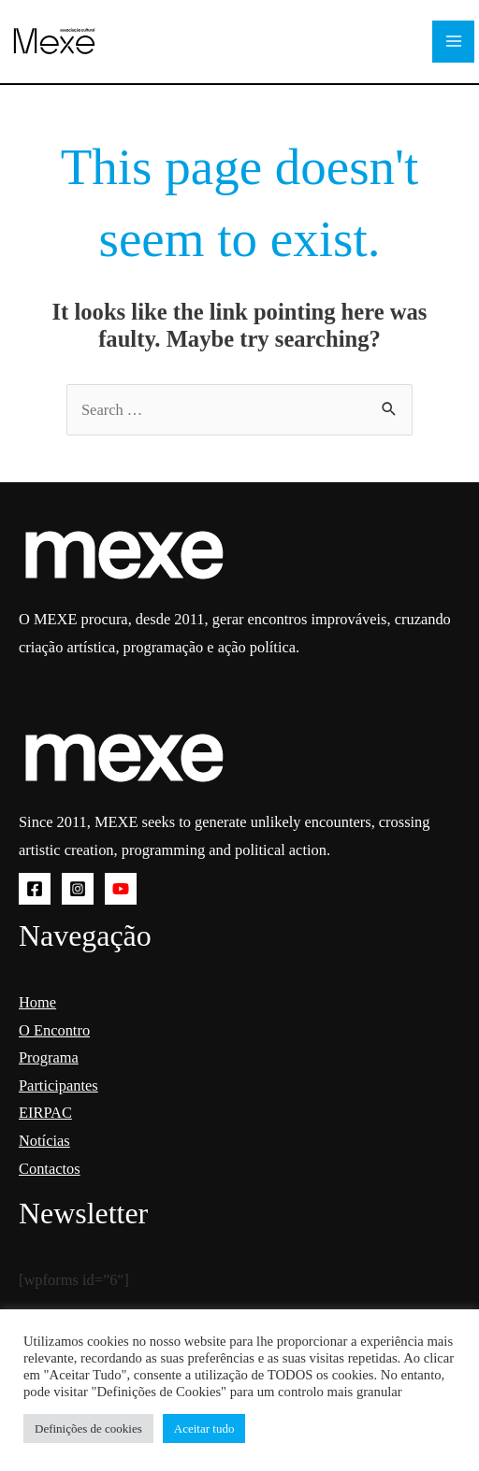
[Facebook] (35, 889)
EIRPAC (45, 1112)
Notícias (44, 1141)
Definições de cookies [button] (88, 1428)
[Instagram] (78, 889)
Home (37, 1002)
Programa (49, 1057)
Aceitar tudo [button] (204, 1428)
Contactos (49, 1169)
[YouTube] (121, 889)
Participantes (58, 1085)
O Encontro (54, 1030)
